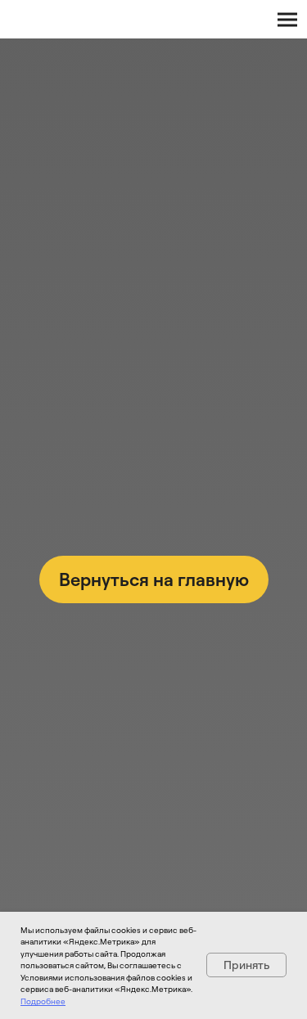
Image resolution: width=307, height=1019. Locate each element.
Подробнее (42, 1001)
